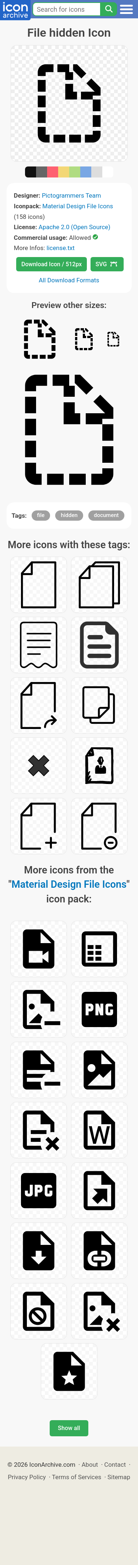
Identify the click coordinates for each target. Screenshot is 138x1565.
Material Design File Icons (77, 206)
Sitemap (118, 1477)
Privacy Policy (27, 1477)
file (41, 515)
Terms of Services (76, 1477)
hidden (69, 515)
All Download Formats (69, 280)
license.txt (60, 248)
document (106, 515)
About (90, 1464)
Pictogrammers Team (71, 195)
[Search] (108, 9)
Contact (115, 1464)
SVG (106, 264)
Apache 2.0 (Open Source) (74, 227)
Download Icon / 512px (51, 264)
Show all (69, 1428)
